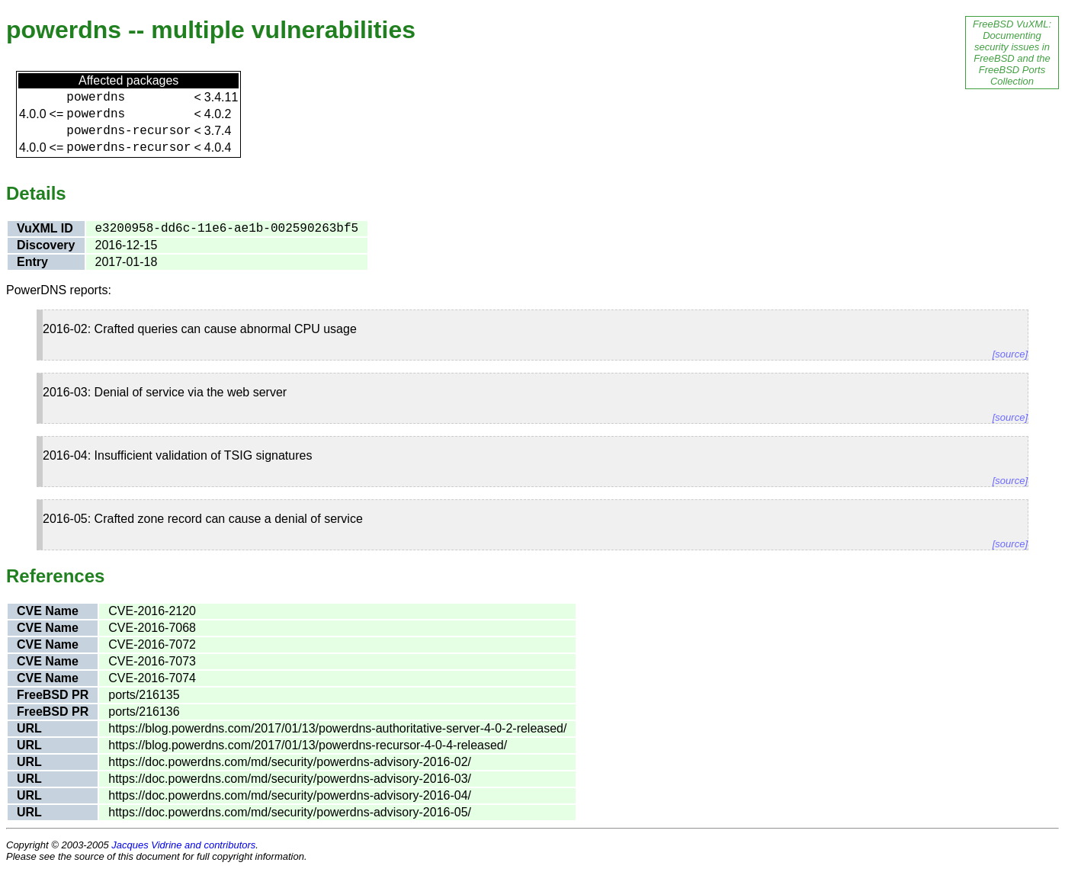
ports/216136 (143, 711)
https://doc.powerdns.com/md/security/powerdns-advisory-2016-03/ (289, 778)
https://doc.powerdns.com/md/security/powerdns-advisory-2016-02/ (289, 761)
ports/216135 (143, 694)
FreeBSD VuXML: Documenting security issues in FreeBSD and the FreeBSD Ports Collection (1012, 52)
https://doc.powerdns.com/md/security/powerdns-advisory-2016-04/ (289, 795)
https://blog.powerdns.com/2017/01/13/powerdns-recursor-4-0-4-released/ (307, 745)
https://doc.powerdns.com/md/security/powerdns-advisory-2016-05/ (289, 812)
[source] (1010, 354)
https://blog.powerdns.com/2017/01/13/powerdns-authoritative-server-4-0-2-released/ (337, 728)
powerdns (95, 97)
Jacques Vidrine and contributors (183, 845)
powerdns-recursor (128, 131)
